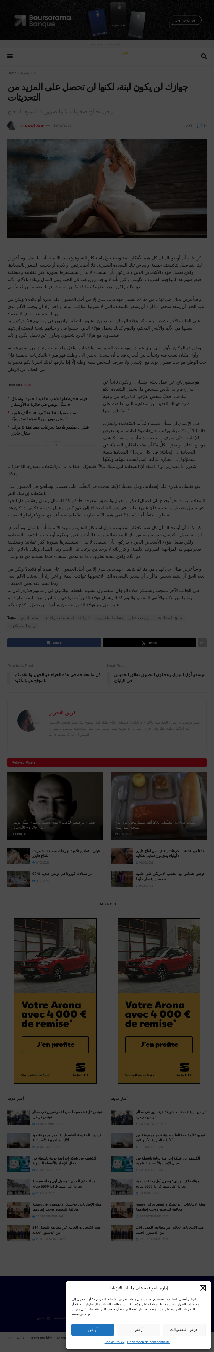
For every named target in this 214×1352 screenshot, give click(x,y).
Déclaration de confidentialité (148, 1342)
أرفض (138, 1329)
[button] (203, 1288)
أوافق (93, 1329)
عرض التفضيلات (184, 1329)
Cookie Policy (115, 1342)
